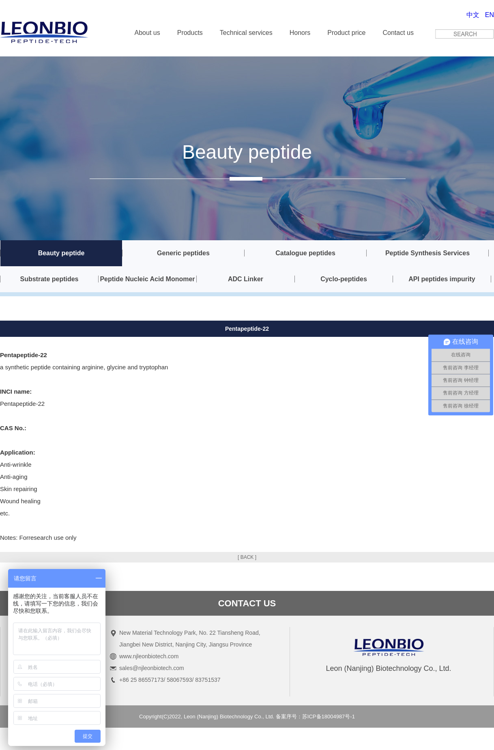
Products (190, 32)
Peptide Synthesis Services (427, 253)
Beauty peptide (61, 253)
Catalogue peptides (305, 253)
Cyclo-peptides (343, 279)
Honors (300, 32)
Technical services (246, 32)
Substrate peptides (49, 279)
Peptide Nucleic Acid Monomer (147, 279)
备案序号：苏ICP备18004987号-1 (315, 716)
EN (489, 14)
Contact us (398, 32)
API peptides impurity (441, 279)
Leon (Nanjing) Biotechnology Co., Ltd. (229, 716)
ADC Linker (245, 279)
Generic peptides (183, 253)
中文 (472, 14)
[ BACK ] (247, 557)
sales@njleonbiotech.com (151, 668)
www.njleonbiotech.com (148, 656)
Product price (346, 32)
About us (147, 32)
